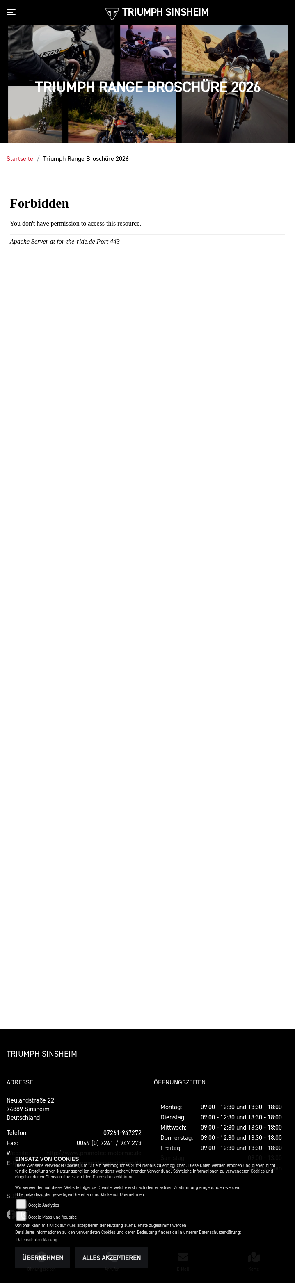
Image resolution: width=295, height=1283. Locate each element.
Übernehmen (42, 1257)
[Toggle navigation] (13, 12)
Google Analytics (43, 1205)
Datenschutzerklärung (113, 1177)
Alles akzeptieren (111, 1257)
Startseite (20, 158)
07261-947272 (122, 1132)
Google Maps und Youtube (52, 1217)
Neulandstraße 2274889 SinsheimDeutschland (30, 1108)
